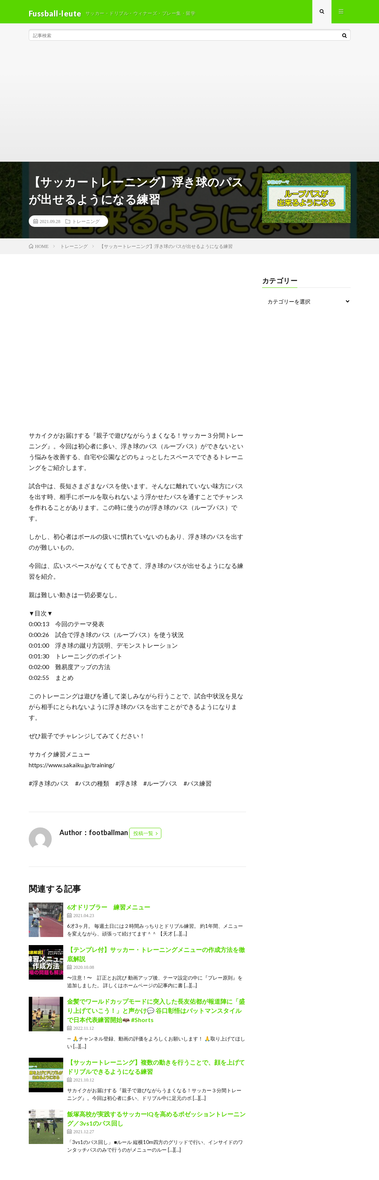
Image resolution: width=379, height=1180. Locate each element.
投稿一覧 (143, 837)
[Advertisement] (190, 107)
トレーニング (86, 224)
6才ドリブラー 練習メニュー (108, 910)
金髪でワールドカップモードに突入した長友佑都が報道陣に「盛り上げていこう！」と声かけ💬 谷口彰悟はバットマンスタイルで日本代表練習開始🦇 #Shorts (156, 1014)
